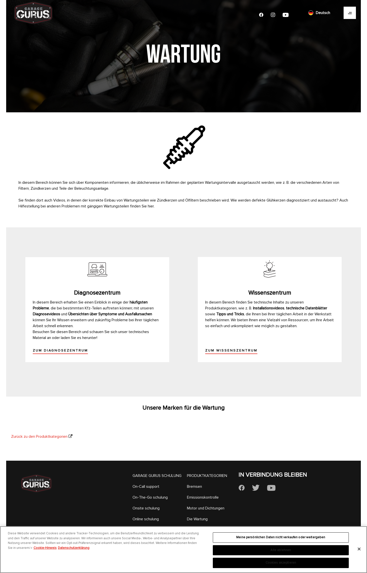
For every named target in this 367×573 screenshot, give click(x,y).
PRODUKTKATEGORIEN (207, 476)
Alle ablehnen (280, 550)
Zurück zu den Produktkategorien (39, 436)
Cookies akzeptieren (281, 563)
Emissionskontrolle (203, 497)
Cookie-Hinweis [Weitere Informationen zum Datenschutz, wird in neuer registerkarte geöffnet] (45, 548)
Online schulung (146, 519)
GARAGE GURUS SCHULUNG (157, 476)
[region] (183, 549)
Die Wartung (197, 519)
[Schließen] (359, 549)
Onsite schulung (146, 508)
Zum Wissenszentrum (231, 350)
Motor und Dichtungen (205, 508)
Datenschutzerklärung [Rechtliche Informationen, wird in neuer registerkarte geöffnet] (73, 548)
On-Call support (146, 487)
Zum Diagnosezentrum (60, 350)
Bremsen (194, 487)
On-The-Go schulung (150, 497)
